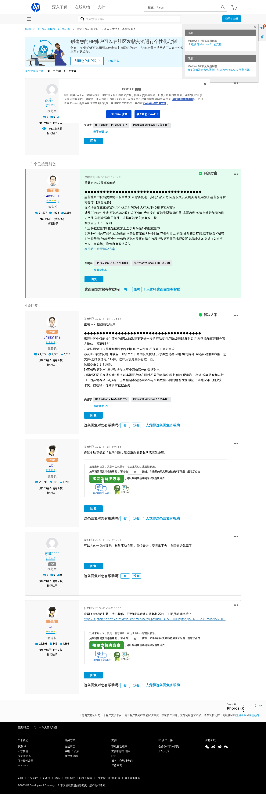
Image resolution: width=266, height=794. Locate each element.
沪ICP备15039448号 (108, 777)
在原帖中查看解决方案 (99, 249)
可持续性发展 (26, 759)
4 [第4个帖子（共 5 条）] (43, 580)
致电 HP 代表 (72, 750)
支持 (114, 739)
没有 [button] (137, 288)
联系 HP (22, 745)
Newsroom (23, 764)
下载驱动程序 (119, 745)
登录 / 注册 (231, 18)
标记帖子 (52, 133)
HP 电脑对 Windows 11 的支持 (204, 44)
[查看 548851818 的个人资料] (53, 196)
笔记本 (66, 29)
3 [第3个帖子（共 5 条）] (43, 487)
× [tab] (254, 26)
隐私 (57, 777)
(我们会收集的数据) (182, 99)
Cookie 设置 (119, 114)
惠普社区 (30, 29)
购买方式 (70, 739)
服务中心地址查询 (122, 759)
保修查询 (116, 764)
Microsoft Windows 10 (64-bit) (151, 125)
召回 (20, 777)
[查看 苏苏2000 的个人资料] (52, 100)
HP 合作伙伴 (165, 739)
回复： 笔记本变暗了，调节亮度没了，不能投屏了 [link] (106, 29)
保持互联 (210, 739)
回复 (93, 141)
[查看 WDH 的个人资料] (52, 464)
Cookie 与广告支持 (154, 103)
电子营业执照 (132, 777)
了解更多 (113, 61)
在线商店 (70, 745)
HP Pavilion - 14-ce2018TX (111, 125)
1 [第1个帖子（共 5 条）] (43, 123)
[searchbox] (181, 7)
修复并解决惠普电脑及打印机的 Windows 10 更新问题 (219, 69)
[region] (134, 101)
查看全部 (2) (100, 131)
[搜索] (129, 19)
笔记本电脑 (49, 29)
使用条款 (241, 714)
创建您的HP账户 (87, 61)
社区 (114, 755)
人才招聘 (23, 750)
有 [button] (125, 288)
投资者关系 (24, 755)
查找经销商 (71, 755)
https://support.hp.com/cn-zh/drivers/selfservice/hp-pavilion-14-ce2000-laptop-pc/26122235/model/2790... (155, 618)
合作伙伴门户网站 (169, 745)
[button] (235, 83)
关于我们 (23, 739)
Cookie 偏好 (85, 777)
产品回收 (32, 777)
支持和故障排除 (120, 750)
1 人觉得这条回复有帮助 (162, 288)
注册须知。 (255, 714)
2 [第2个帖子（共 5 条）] (43, 218)
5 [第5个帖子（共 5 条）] (43, 649)
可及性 (46, 777)
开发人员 (163, 750)
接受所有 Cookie (147, 114)
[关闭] (205, 84)
